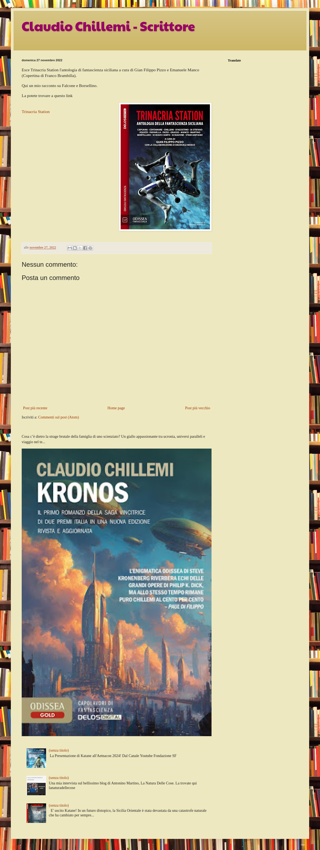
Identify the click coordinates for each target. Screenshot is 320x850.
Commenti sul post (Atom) (58, 417)
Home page (116, 408)
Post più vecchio (197, 408)
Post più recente (35, 408)
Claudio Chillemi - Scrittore (108, 26)
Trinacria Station (36, 111)
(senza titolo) (59, 750)
